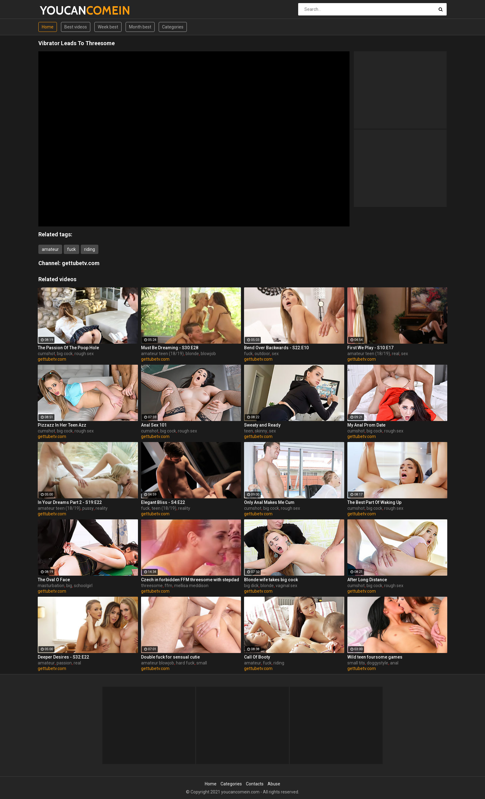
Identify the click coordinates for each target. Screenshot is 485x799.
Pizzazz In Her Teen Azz (62, 425)
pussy (88, 508)
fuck (71, 249)
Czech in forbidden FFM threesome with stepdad (190, 579)
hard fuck (185, 662)
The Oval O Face (54, 579)
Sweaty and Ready (262, 425)
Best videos (75, 26)
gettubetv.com (81, 263)
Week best (108, 26)
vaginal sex (286, 585)
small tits (356, 662)
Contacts (255, 783)
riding (89, 249)
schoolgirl (83, 585)
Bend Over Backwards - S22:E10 (276, 347)
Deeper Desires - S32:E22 (63, 657)
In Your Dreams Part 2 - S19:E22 (70, 502)
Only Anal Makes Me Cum (269, 502)
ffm (168, 585)
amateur (50, 249)
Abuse (274, 783)
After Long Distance (367, 579)
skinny (261, 430)
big (69, 585)
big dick (251, 585)
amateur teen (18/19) (162, 353)
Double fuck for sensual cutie (170, 657)
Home (48, 26)
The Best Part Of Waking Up (374, 502)
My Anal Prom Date (366, 425)
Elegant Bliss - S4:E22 (163, 502)
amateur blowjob (157, 662)
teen (248, 430)
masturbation (51, 585)
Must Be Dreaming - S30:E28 (169, 347)
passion (64, 662)
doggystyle (377, 662)
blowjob (208, 353)
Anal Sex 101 (154, 425)
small (201, 662)
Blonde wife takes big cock (271, 579)
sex (275, 353)
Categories (172, 26)
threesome (152, 585)
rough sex (84, 353)
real (395, 353)
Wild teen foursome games (374, 657)
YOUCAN (56, 10)
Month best (140, 26)
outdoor (262, 353)
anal (394, 662)
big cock (65, 353)
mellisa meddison (191, 585)
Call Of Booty (257, 657)
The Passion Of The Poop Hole (68, 347)
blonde (192, 353)
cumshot (46, 353)
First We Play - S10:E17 (370, 347)
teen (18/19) (164, 508)
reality (102, 508)
